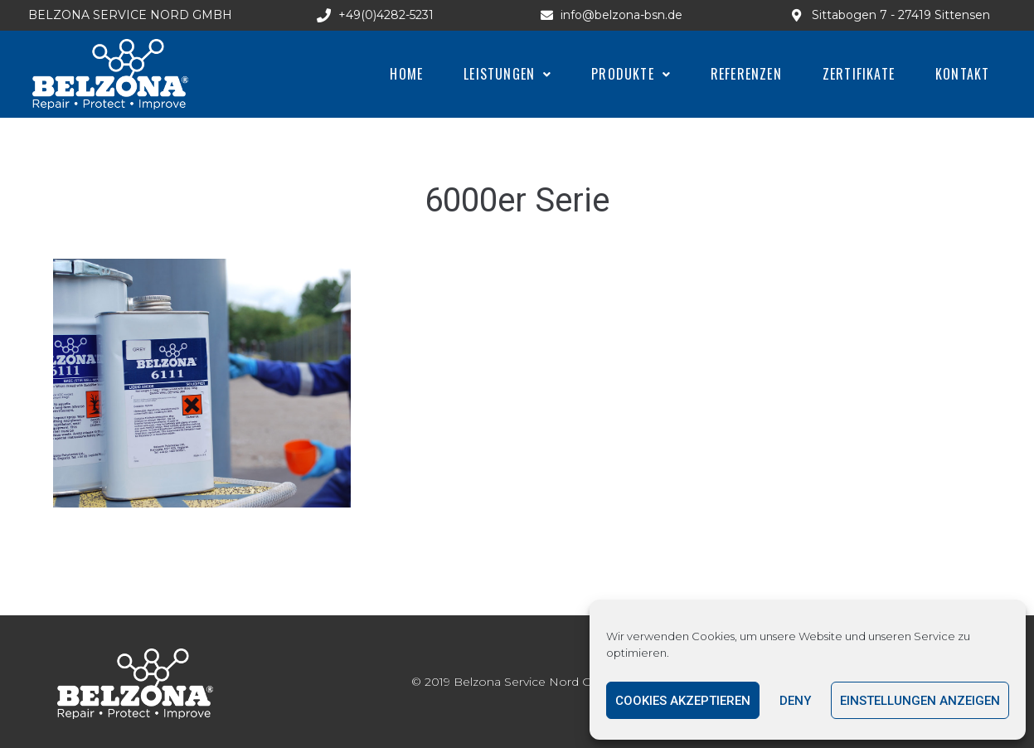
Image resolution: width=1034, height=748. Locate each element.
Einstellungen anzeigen (920, 700)
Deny (795, 700)
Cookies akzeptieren (682, 700)
